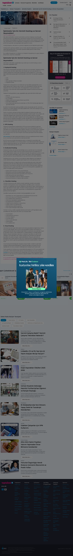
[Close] (55, 259)
